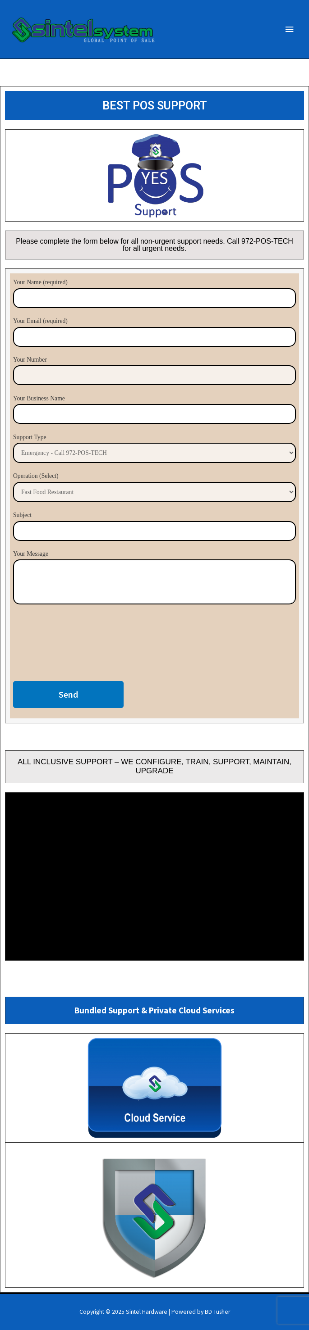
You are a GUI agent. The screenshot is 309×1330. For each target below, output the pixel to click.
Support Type (154, 448)
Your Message (154, 579)
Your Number (154, 370)
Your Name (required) (154, 293)
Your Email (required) (154, 332)
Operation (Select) (154, 487)
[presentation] (81, 645)
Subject (154, 526)
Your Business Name (154, 409)
